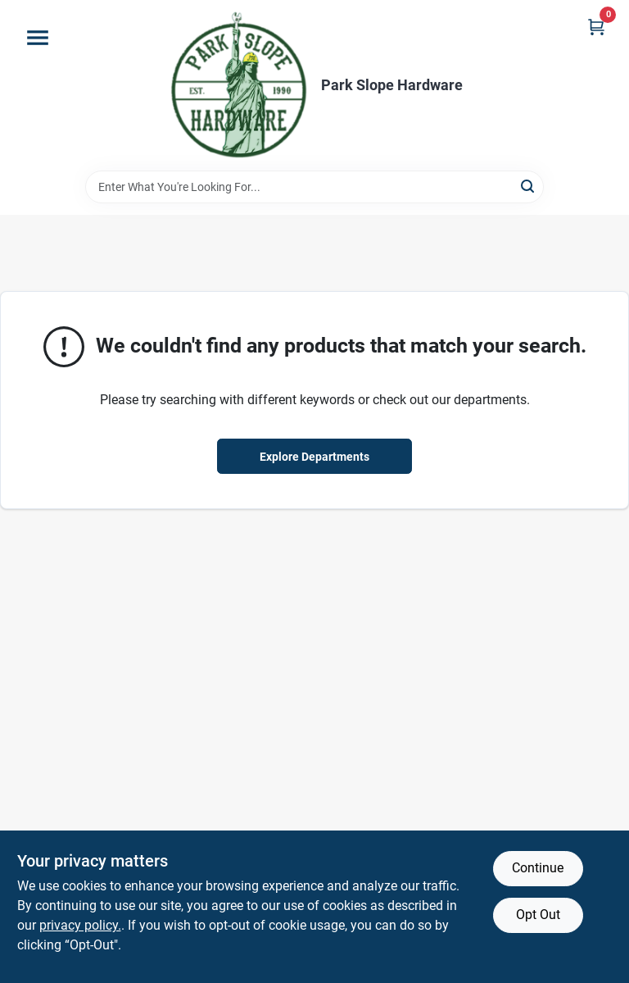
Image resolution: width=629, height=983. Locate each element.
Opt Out (538, 914)
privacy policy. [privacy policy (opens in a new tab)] (80, 925)
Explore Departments (314, 456)
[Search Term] (314, 187)
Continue (537, 868)
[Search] (529, 185)
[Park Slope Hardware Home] (238, 85)
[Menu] (37, 37)
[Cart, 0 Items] (596, 26)
